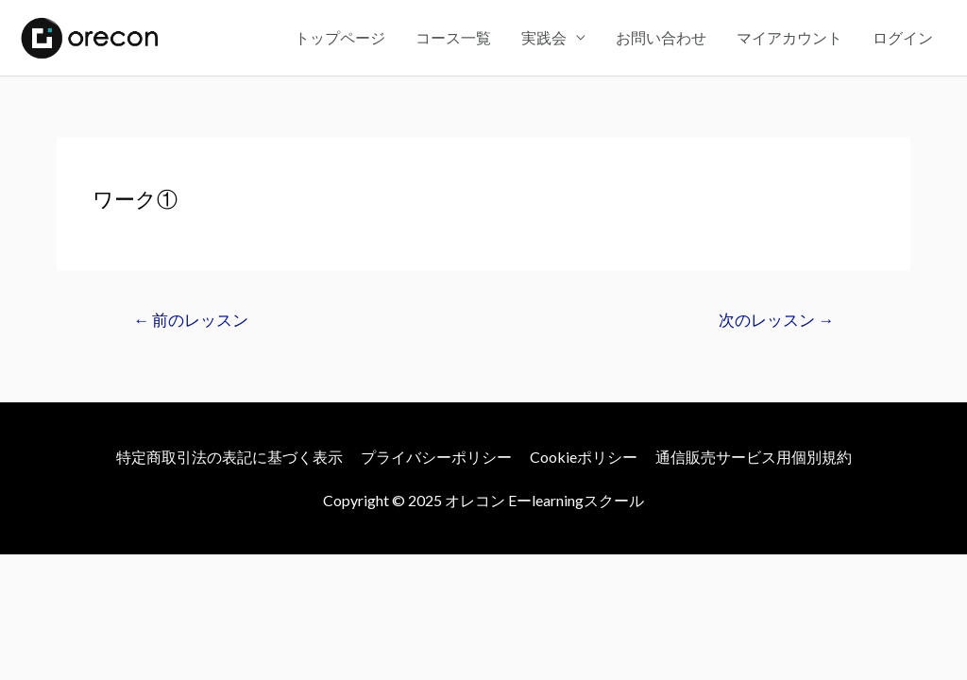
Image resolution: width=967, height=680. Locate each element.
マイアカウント (789, 37)
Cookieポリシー (583, 457)
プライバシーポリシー (436, 457)
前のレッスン (190, 320)
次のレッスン (776, 320)
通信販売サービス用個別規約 (753, 457)
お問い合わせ (661, 37)
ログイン (903, 37)
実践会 (544, 37)
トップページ (340, 37)
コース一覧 (453, 37)
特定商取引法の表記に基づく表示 (229, 457)
